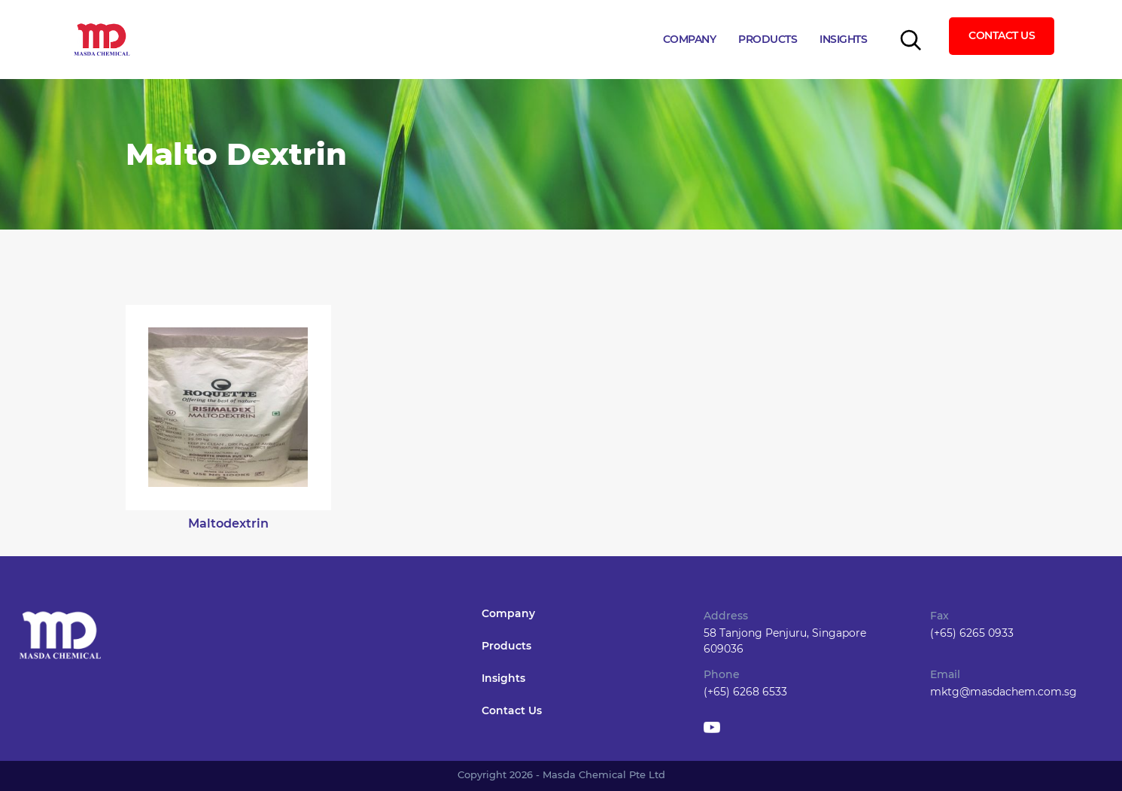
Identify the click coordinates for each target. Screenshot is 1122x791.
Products (767, 39)
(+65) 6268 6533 (745, 691)
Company (689, 39)
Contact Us (1001, 35)
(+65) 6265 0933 (972, 633)
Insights (843, 39)
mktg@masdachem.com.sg (1003, 691)
